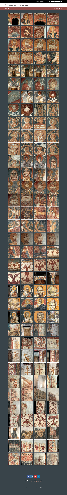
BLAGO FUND (37, 1)
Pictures (56, 4)
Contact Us (30, 481)
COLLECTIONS (42, 1)
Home (46, 4)
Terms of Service (39, 481)
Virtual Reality (51, 4)
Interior (57, 8)
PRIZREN (42, 4)
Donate (34, 481)
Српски (48, 1)
